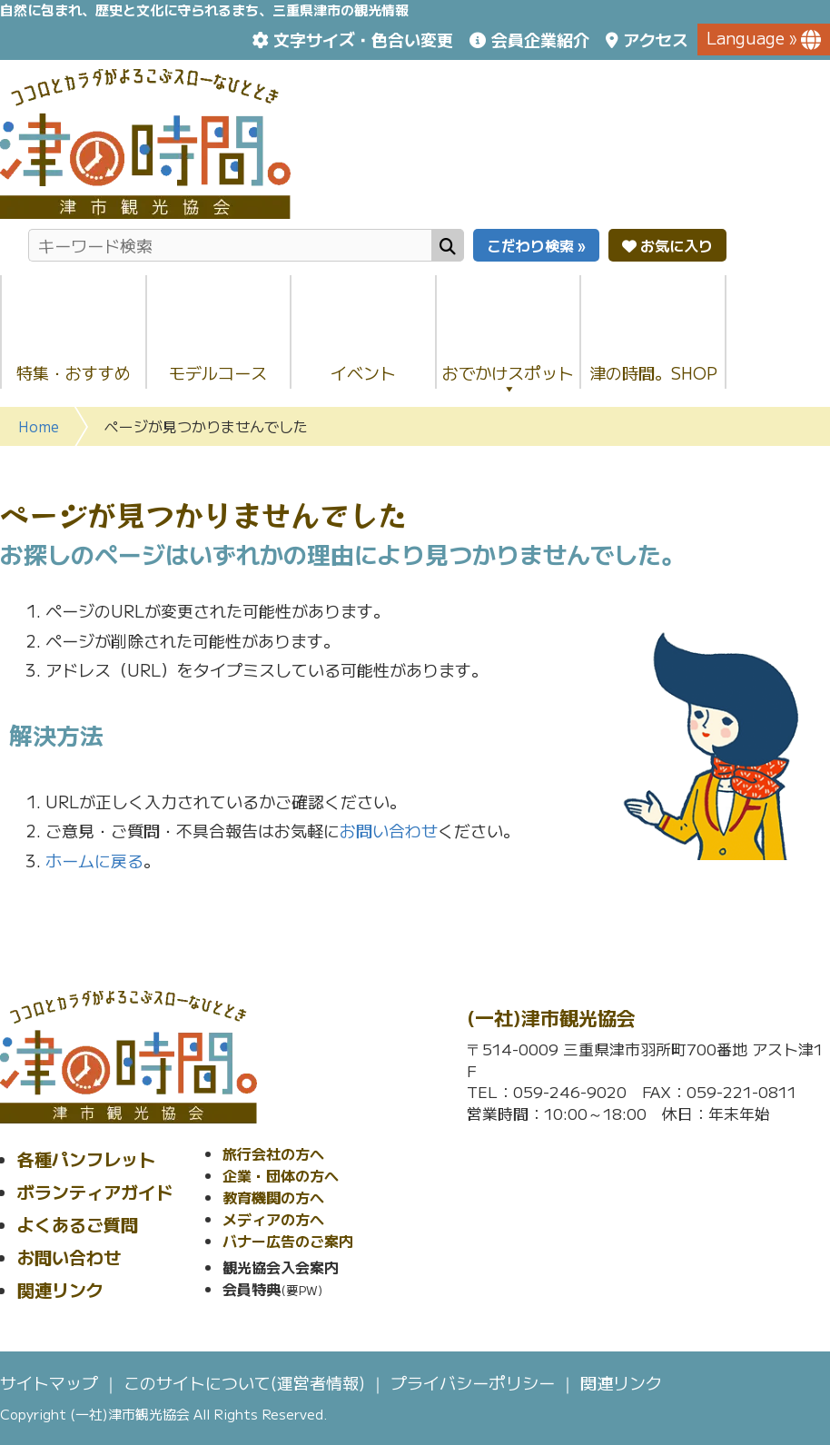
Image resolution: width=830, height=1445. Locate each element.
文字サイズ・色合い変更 (363, 39)
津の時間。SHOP (653, 372)
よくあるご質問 (77, 1224)
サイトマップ (49, 1382)
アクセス (655, 39)
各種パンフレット (86, 1158)
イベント (363, 372)
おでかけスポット (508, 378)
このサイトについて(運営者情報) (244, 1382)
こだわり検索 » (536, 245)
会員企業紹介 (540, 39)
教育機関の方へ (273, 1197)
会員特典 (251, 1289)
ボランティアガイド (95, 1191)
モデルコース (218, 372)
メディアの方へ (273, 1219)
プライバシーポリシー (472, 1382)
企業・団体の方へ (280, 1175)
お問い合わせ (389, 830)
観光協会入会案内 (280, 1267)
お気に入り (667, 245)
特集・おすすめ (73, 372)
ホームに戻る (94, 860)
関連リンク (60, 1289)
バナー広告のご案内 (287, 1241)
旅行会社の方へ (273, 1153)
